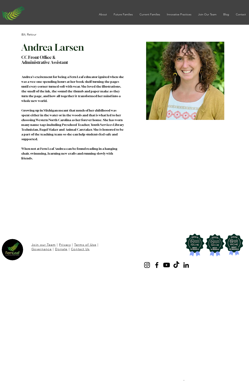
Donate (61, 249)
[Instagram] (147, 265)
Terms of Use (85, 245)
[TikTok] (176, 265)
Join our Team (43, 245)
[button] (103, 14)
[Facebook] (157, 265)
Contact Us (80, 249)
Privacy (65, 245)
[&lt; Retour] (29, 35)
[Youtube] (166, 265)
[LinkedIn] (186, 265)
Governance (41, 249)
